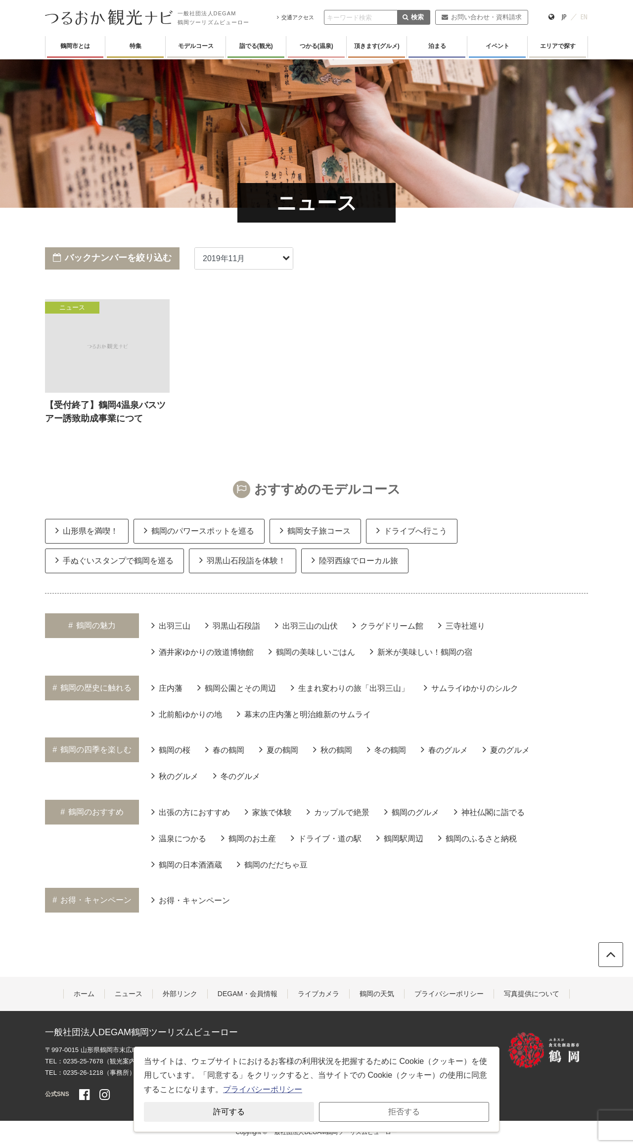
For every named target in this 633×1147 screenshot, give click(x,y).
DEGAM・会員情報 (247, 994)
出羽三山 (170, 625)
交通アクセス (295, 17)
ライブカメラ (318, 994)
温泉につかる (178, 838)
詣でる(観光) (256, 46)
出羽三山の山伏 (306, 625)
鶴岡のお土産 (248, 838)
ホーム (84, 994)
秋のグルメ (174, 775)
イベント (497, 46)
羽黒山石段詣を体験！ (242, 560)
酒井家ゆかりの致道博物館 (202, 651)
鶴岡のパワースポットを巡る (199, 530)
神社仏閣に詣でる (489, 812)
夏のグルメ (506, 749)
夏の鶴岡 (278, 749)
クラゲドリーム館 (388, 625)
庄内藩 (166, 687)
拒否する (404, 1111)
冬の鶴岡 (386, 749)
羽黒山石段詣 (232, 625)
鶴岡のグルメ (411, 812)
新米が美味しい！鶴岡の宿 (421, 651)
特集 (135, 46)
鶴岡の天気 (377, 994)
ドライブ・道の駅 (326, 838)
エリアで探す (558, 46)
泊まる (437, 46)
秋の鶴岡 (332, 749)
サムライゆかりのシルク (471, 687)
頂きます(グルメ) (377, 46)
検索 (413, 17)
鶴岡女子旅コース (315, 530)
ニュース (128, 994)
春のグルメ (444, 749)
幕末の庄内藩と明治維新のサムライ (304, 714)
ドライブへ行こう (411, 530)
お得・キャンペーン (190, 900)
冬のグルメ (236, 775)
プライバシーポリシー (449, 994)
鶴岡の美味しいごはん (312, 651)
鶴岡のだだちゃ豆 (272, 864)
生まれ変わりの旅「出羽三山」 (350, 687)
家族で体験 (268, 812)
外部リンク (180, 994)
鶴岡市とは (75, 46)
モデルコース (196, 46)
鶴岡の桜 (170, 749)
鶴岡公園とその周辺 (236, 687)
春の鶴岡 (224, 749)
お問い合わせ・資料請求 (481, 17)
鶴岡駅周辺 (399, 838)
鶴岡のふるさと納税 (477, 838)
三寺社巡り (461, 625)
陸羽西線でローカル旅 (355, 560)
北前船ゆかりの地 (186, 714)
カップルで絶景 (338, 812)
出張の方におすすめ (190, 812)
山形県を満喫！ (86, 530)
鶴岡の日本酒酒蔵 (186, 864)
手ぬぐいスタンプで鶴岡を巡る (114, 560)
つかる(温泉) (316, 46)
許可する (229, 1111)
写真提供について (531, 994)
